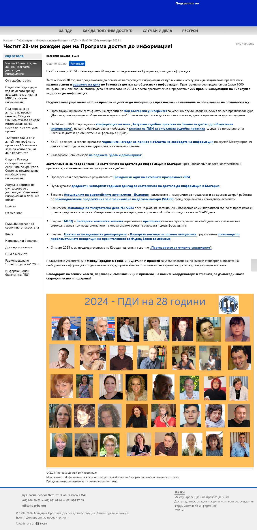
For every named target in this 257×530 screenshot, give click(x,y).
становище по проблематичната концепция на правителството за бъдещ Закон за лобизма (145, 236)
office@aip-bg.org (34, 505)
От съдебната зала (18, 80)
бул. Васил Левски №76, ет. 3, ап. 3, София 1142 (54, 495)
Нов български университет (146, 111)
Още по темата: (65, 63)
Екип (19, 517)
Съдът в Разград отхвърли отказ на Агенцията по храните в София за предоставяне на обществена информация (21, 168)
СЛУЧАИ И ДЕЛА (157, 30)
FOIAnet (179, 510)
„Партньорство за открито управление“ (181, 247)
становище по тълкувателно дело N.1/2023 (101, 208)
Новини (10, 206)
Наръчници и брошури (21, 240)
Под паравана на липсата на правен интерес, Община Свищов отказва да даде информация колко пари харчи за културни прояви (22, 119)
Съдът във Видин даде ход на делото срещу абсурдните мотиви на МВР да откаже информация (21, 94)
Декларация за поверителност (47, 517)
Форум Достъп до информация (195, 506)
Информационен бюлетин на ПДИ (57, 40)
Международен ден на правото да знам (201, 497)
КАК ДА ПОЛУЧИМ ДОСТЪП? (108, 30)
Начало (8, 40)
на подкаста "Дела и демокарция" (115, 155)
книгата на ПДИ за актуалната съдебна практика (167, 128)
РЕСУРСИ (190, 30)
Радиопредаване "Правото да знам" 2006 (22, 262)
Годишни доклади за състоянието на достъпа (22, 225)
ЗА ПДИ (66, 30)
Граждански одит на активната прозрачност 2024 (151, 177)
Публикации (24, 40)
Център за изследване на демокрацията (95, 234)
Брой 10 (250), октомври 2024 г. (102, 40)
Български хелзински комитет (100, 221)
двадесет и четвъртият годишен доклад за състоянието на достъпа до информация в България (145, 186)
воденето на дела (86, 84)
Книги (9, 234)
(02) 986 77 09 (75, 500)
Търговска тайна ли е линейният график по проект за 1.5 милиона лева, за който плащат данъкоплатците (21, 145)
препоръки (151, 221)
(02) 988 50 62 (31, 500)
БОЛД (68, 221)
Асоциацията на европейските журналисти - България (106, 194)
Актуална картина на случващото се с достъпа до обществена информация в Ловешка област (22, 192)
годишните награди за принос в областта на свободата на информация (157, 141)
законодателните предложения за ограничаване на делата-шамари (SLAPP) (114, 199)
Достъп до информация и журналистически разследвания (214, 501)
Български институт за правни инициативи (163, 234)
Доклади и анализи (18, 247)
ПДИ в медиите (16, 254)
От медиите (13, 213)
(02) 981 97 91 (53, 500)
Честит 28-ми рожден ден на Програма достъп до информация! (88, 45)
